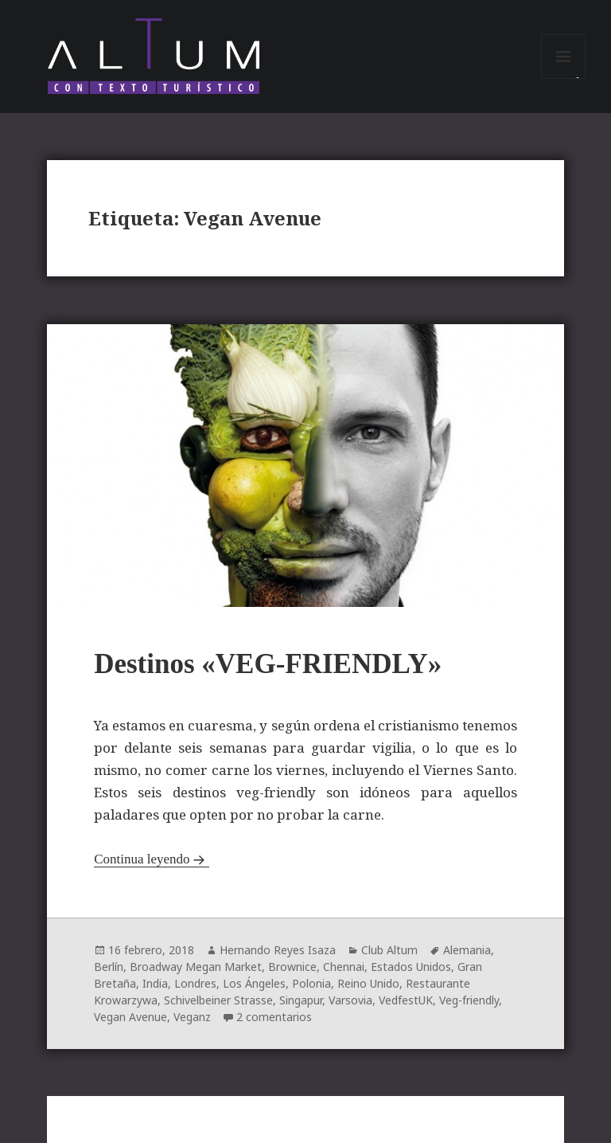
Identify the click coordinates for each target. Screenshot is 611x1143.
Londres (195, 983)
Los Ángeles (254, 983)
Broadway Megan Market (196, 966)
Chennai (343, 966)
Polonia (311, 983)
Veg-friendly (469, 1000)
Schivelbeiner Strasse (218, 1000)
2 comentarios (274, 1016)
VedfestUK (406, 1000)
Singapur (300, 1000)
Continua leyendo (141, 859)
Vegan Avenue (130, 1016)
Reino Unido (368, 983)
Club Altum (389, 949)
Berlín (108, 966)
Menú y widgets (564, 78)
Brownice (292, 966)
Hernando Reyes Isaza (278, 949)
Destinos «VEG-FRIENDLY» (268, 663)
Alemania (467, 949)
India (155, 983)
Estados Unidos (411, 966)
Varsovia (350, 1000)
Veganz (192, 1016)
